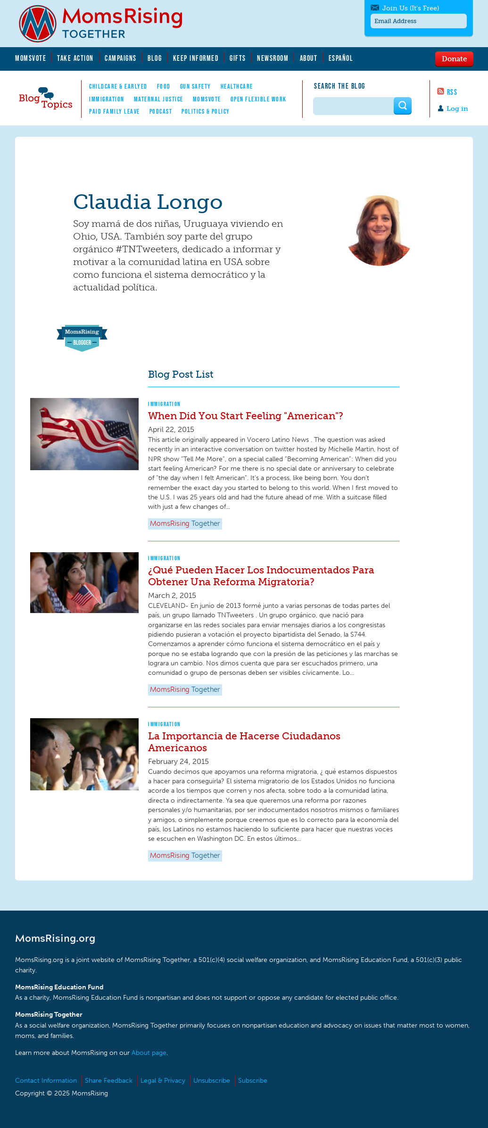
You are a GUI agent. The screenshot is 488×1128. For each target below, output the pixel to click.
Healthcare (237, 86)
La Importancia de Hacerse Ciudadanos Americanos (244, 742)
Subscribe (252, 1081)
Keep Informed (196, 58)
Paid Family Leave (114, 111)
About (309, 58)
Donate (454, 58)
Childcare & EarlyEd (118, 86)
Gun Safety (195, 86)
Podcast (161, 111)
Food (164, 86)
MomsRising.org (107, 23)
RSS (452, 92)
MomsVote (30, 58)
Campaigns (121, 58)
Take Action (75, 58)
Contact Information (46, 1081)
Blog (155, 58)
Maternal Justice (158, 99)
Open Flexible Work (259, 99)
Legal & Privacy (163, 1081)
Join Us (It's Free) (410, 8)
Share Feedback (108, 1081)
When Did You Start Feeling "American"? (245, 416)
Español (341, 58)
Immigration (106, 99)
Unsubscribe (211, 1081)
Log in (457, 109)
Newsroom (273, 58)
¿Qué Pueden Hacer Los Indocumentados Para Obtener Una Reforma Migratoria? (261, 576)
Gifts (238, 58)
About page (149, 1053)
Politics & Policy (206, 111)
